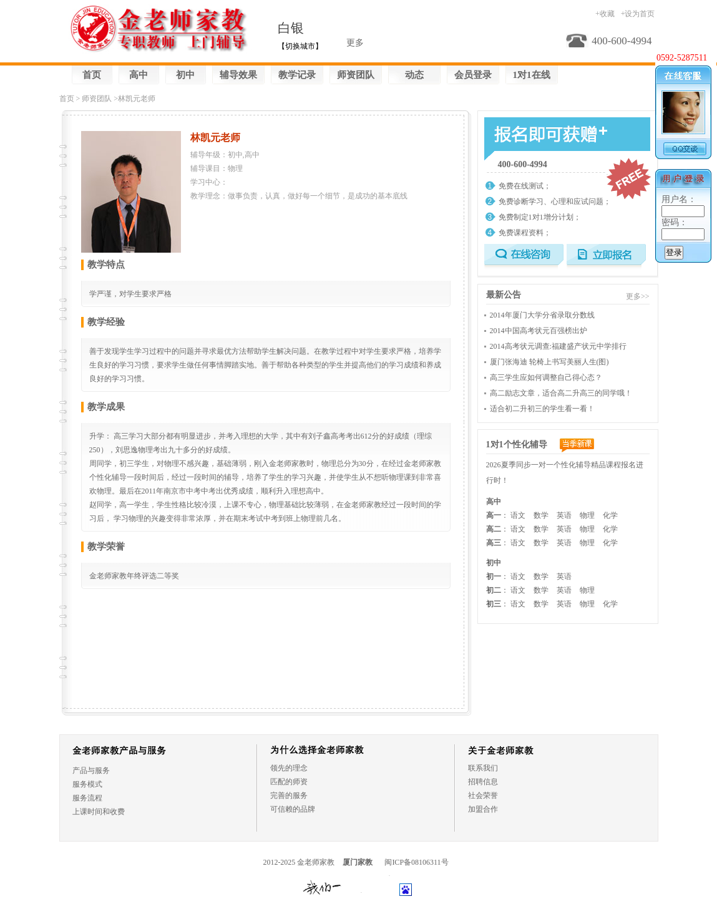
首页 (91, 75)
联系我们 (483, 768)
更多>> (638, 296)
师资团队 (355, 75)
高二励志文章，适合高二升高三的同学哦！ (561, 393)
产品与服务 (91, 770)
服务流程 (87, 798)
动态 (414, 75)
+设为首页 (638, 13)
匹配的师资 (289, 781)
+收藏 (605, 13)
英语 (564, 515)
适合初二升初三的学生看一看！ (542, 408)
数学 (541, 515)
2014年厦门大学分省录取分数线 (542, 315)
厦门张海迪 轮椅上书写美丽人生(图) (549, 361)
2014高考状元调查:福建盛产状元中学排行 (558, 346)
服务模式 (87, 784)
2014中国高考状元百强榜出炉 (538, 330)
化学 (610, 515)
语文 (517, 515)
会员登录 (473, 75)
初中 (185, 75)
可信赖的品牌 (292, 809)
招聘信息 (483, 781)
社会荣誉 (483, 795)
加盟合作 (483, 809)
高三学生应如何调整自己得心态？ (546, 377)
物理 (587, 515)
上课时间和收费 (98, 811)
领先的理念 (289, 768)
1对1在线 (531, 75)
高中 (138, 75)
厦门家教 (358, 862)
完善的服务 (289, 795)
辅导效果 (238, 75)
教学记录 (297, 75)
